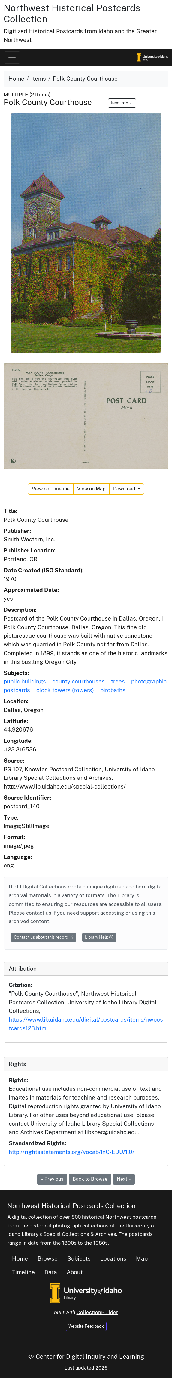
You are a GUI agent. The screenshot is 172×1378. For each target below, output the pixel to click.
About (75, 1272)
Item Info (122, 103)
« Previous (52, 1179)
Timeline (23, 1272)
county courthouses (78, 681)
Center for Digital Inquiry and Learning (86, 1356)
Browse (48, 1258)
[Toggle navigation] (12, 57)
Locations (113, 1258)
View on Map (91, 489)
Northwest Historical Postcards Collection (71, 1206)
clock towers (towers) (65, 690)
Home (16, 78)
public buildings (25, 681)
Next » (124, 1179)
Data (50, 1272)
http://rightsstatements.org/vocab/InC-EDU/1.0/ (71, 1152)
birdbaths (112, 690)
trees (118, 681)
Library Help (99, 937)
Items (38, 78)
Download (125, 489)
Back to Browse (90, 1179)
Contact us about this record (43, 937)
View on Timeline (51, 489)
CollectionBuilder (97, 1312)
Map (142, 1258)
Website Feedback (86, 1326)
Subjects (79, 1258)
